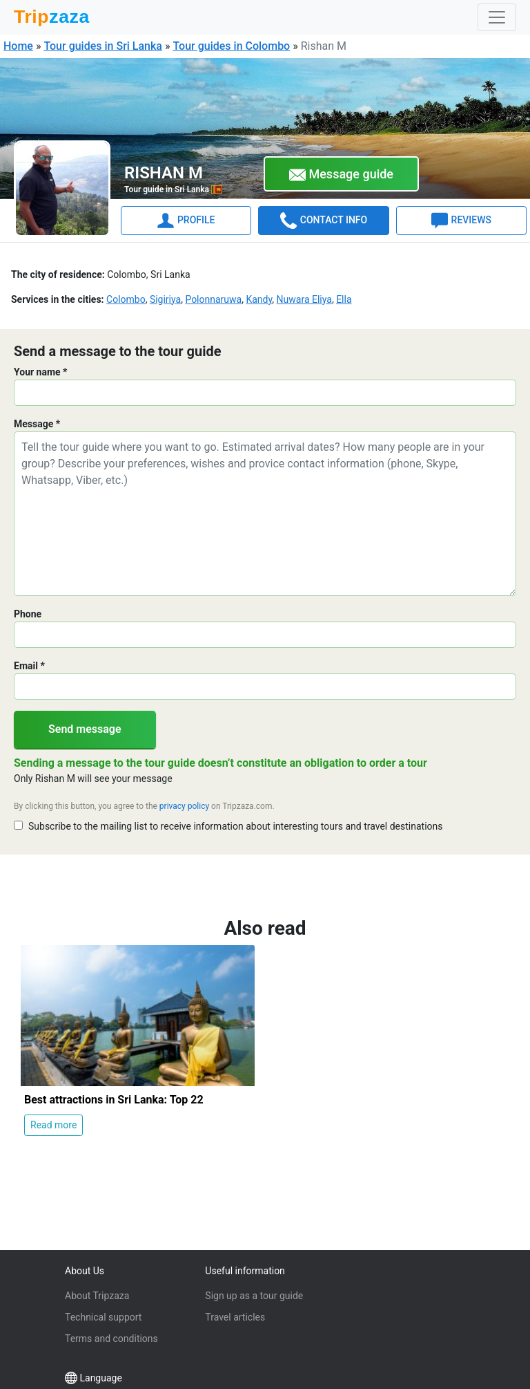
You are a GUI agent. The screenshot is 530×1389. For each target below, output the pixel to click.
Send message (84, 729)
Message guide (341, 175)
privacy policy (184, 806)
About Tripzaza (97, 1295)
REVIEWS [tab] (461, 220)
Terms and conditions (111, 1338)
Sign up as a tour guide (254, 1295)
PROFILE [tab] (186, 220)
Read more (53, 1124)
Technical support (103, 1317)
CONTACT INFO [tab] (323, 220)
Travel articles (235, 1317)
